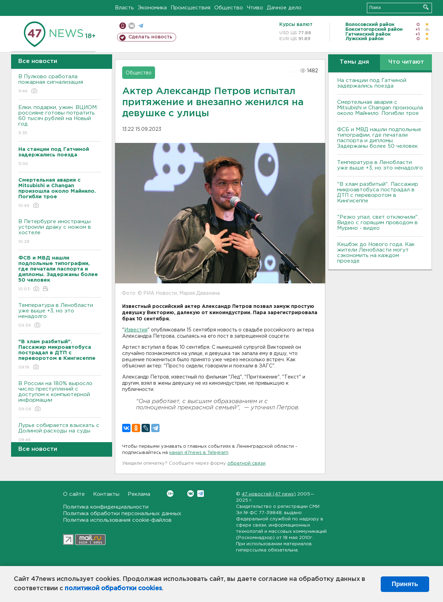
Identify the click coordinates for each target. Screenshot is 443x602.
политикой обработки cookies (113, 588)
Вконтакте (170, 493)
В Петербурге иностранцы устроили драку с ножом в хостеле (59, 232)
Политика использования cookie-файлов (117, 520)
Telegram (200, 493)
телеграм (140, 25)
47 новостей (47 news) (269, 494)
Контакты (106, 494)
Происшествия (190, 8)
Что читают (406, 62)
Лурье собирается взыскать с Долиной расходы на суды (59, 433)
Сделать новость (150, 37)
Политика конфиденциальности (105, 507)
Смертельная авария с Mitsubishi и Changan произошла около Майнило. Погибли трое (380, 108)
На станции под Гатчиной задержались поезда (371, 83)
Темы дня (354, 62)
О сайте (74, 494)
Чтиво (255, 8)
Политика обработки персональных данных (122, 513)
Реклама (139, 494)
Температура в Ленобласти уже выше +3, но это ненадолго (59, 315)
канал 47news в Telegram (198, 453)
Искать (425, 7)
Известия (135, 330)
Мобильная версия (122, 25)
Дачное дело (284, 8)
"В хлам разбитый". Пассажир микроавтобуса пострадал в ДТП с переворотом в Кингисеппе (377, 192)
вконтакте (131, 25)
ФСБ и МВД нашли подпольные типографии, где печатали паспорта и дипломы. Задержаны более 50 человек (379, 137)
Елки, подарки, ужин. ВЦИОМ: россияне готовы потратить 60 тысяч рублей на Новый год (59, 120)
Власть (124, 8)
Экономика (152, 8)
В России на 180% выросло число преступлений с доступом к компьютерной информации (59, 396)
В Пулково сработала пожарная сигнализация (59, 84)
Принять (405, 584)
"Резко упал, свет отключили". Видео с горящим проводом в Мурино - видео (378, 222)
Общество (228, 8)
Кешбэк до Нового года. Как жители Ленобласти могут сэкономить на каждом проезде (376, 252)
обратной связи (246, 463)
